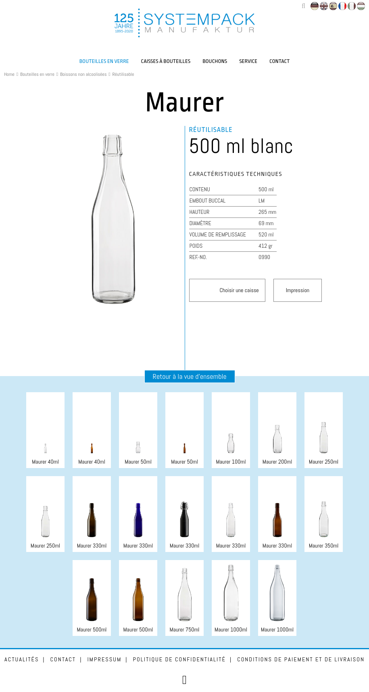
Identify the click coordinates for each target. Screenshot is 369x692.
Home (9, 74)
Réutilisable (123, 74)
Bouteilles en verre (104, 61)
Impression (297, 290)
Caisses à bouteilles (166, 61)
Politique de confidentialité (179, 659)
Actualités (21, 659)
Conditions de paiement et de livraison (301, 659)
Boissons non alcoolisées (83, 74)
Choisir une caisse (239, 290)
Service (248, 61)
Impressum (104, 659)
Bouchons (214, 61)
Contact (279, 61)
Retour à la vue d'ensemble (190, 376)
